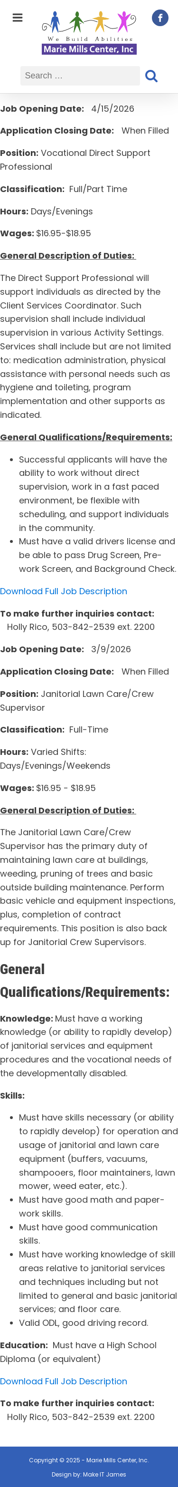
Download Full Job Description (63, 591)
